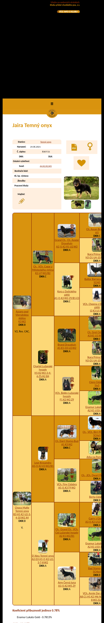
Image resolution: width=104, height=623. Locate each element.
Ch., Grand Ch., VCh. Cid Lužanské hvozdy (66, 435)
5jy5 (97, 290)
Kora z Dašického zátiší (66, 198)
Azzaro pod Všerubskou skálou (22, 219)
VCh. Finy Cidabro (67, 389)
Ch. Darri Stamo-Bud (66, 346)
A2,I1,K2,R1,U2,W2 (66, 151)
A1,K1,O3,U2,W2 (66, 252)
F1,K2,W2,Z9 (67, 304)
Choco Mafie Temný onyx (22, 414)
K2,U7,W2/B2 (43, 178)
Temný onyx (45, 46)
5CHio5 (97, 476)
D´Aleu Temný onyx (43, 460)
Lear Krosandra (42, 367)
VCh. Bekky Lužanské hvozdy (66, 299)
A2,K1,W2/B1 (66, 440)
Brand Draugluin (67, 249)
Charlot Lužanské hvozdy (42, 272)
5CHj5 (97, 187)
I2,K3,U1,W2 (97, 215)
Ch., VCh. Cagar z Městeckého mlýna (43, 173)
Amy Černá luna (67, 487)
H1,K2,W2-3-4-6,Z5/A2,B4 (43, 279)
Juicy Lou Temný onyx (31, 597)
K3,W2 (22, 226)
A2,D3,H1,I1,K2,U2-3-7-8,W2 (43, 465)
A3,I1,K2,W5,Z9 (67, 490)
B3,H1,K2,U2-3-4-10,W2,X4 (22, 420)
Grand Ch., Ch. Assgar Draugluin (67, 146)
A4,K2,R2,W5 (46, 71)
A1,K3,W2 (66, 349)
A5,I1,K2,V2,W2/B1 (42, 370)
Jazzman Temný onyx (31, 559)
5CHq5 (97, 340)
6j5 (97, 137)
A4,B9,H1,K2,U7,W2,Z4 (67, 589)
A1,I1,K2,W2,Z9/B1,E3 (67, 203)
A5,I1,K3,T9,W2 (66, 392)
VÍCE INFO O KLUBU (68, 11)
